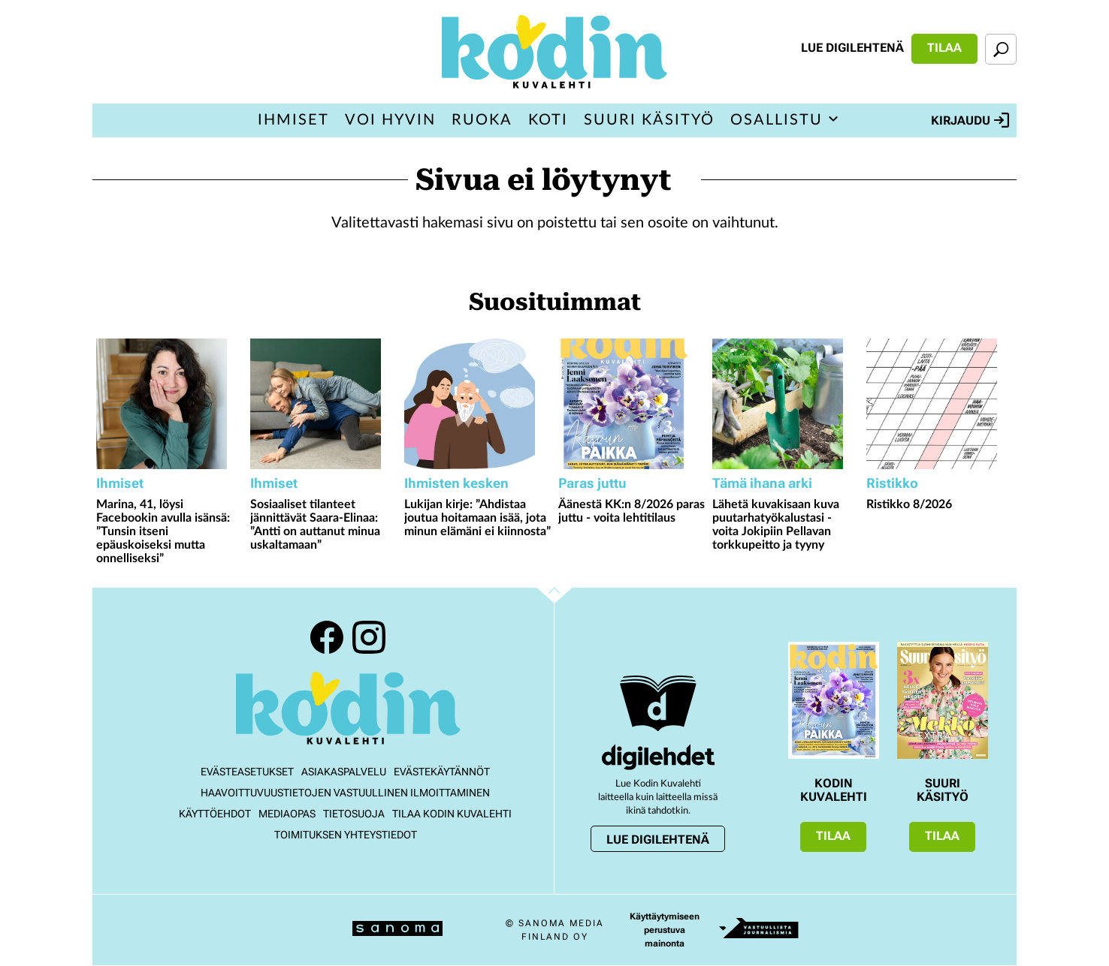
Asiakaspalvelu (343, 772)
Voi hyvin (390, 120)
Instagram (368, 637)
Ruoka (482, 120)
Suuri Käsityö (649, 120)
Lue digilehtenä (852, 48)
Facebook (326, 637)
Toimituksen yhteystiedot (345, 835)
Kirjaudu (970, 120)
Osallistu (776, 120)
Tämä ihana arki (762, 483)
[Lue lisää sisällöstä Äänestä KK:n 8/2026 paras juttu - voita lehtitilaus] (631, 404)
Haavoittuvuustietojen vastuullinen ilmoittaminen (345, 793)
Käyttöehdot (215, 814)
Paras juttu (592, 483)
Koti (548, 120)
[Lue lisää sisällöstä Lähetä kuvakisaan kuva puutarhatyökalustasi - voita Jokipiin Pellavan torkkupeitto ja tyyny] (785, 404)
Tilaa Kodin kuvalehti (452, 814)
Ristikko (892, 483)
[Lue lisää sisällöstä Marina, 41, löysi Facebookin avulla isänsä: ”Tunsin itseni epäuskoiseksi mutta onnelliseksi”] (169, 404)
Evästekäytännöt (442, 772)
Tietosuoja (354, 814)
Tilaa (944, 48)
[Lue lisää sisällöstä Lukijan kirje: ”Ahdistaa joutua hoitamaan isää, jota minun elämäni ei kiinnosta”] (477, 404)
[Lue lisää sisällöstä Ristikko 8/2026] (939, 404)
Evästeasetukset (247, 772)
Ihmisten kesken (456, 483)
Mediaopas (287, 814)
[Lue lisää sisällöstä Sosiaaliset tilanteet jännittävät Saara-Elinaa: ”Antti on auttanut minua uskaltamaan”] (323, 404)
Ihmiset (293, 120)
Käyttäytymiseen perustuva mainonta (665, 930)
